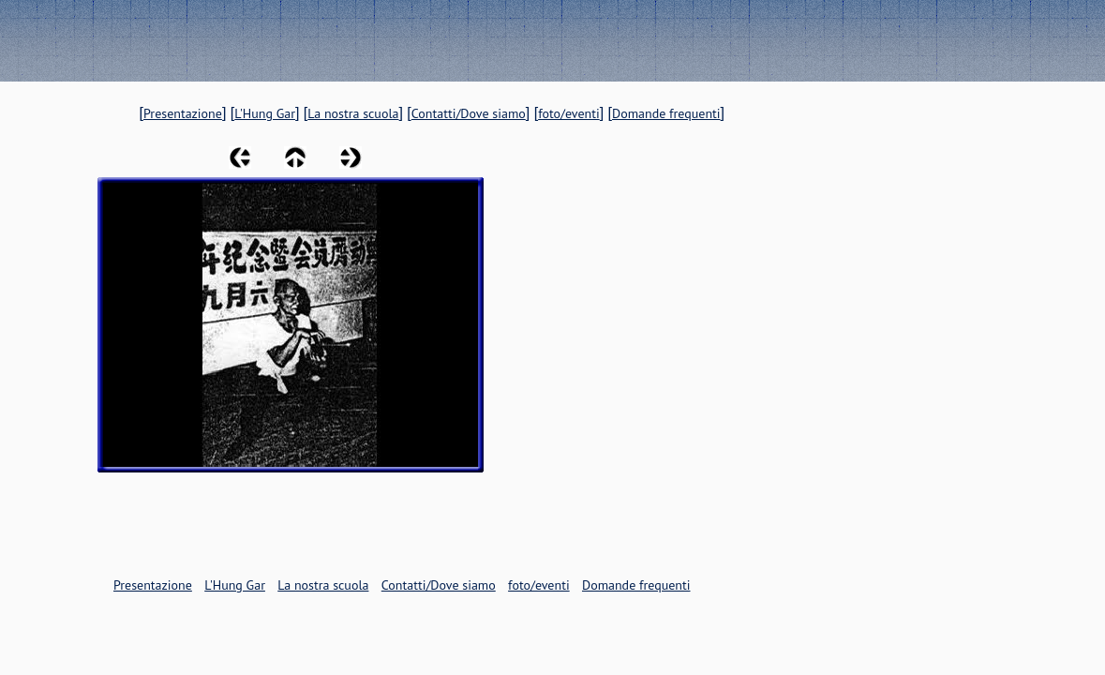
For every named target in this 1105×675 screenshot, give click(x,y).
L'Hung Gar (264, 113)
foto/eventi (569, 113)
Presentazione (182, 113)
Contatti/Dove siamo (468, 113)
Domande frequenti (666, 113)
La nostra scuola (352, 113)
